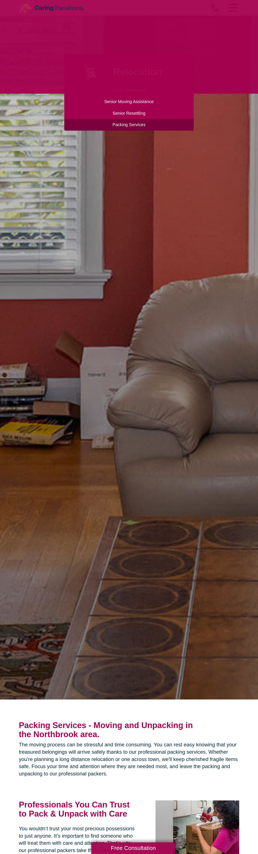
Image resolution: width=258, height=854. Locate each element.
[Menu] (232, 8)
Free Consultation (133, 848)
